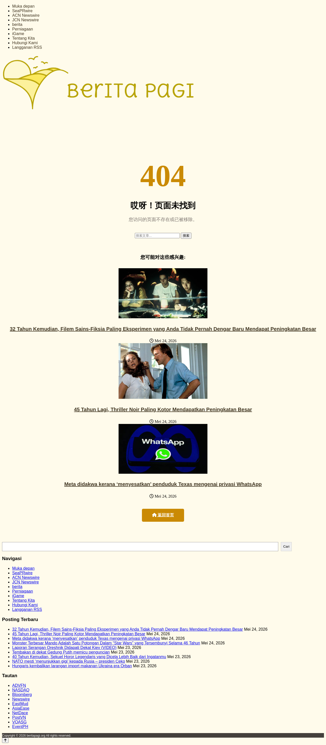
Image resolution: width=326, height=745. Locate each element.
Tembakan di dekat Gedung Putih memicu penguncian (61, 652)
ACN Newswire (26, 15)
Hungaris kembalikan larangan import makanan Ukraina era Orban (72, 666)
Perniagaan (22, 29)
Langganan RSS (27, 47)
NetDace (20, 713)
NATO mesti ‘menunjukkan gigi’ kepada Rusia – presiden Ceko (68, 661)
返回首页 (163, 515)
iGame (18, 33)
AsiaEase (20, 708)
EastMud (20, 704)
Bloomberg (22, 694)
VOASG (19, 722)
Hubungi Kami (25, 43)
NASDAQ (20, 690)
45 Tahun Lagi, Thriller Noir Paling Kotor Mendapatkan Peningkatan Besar (163, 409)
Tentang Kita (23, 38)
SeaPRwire (22, 11)
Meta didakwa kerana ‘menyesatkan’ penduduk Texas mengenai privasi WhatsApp (163, 484)
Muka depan (23, 6)
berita (17, 24)
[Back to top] (5, 740)
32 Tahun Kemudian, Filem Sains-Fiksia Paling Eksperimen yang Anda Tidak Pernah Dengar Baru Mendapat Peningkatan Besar (163, 329)
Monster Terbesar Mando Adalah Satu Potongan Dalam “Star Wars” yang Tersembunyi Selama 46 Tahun (106, 643)
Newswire (21, 699)
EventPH (20, 726)
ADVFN (19, 685)
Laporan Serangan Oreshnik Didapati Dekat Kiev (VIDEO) (64, 647)
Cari (286, 546)
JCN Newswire (25, 20)
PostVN (19, 717)
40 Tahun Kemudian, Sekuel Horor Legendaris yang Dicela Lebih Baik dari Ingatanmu (89, 657)
